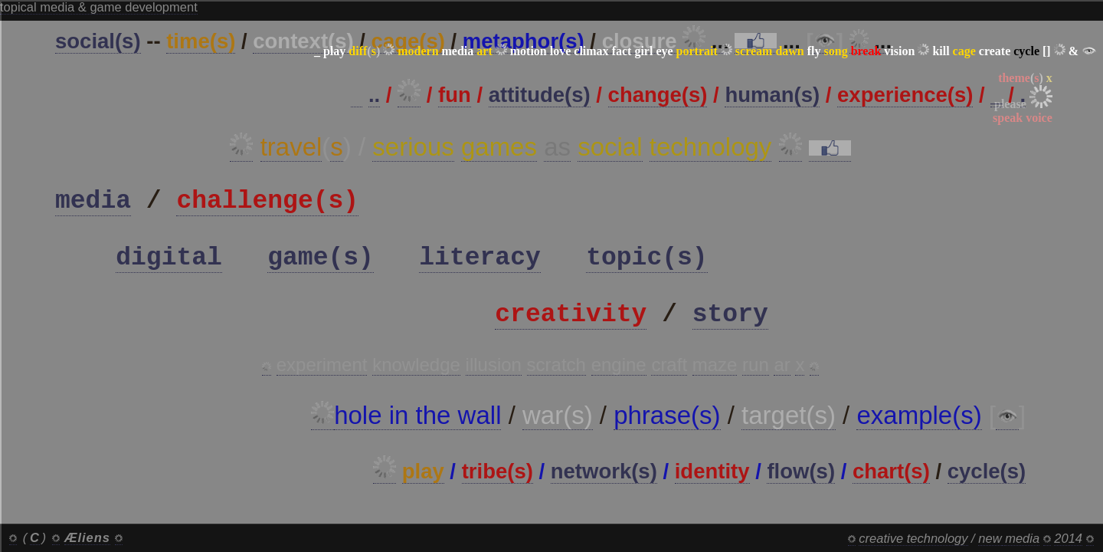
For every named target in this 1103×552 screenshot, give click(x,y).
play (334, 51)
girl (643, 51)
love (560, 51)
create (994, 51)
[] (1046, 51)
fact (622, 51)
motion (528, 51)
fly (814, 51)
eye (664, 51)
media (458, 51)
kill (940, 51)
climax (591, 51)
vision (899, 51)
